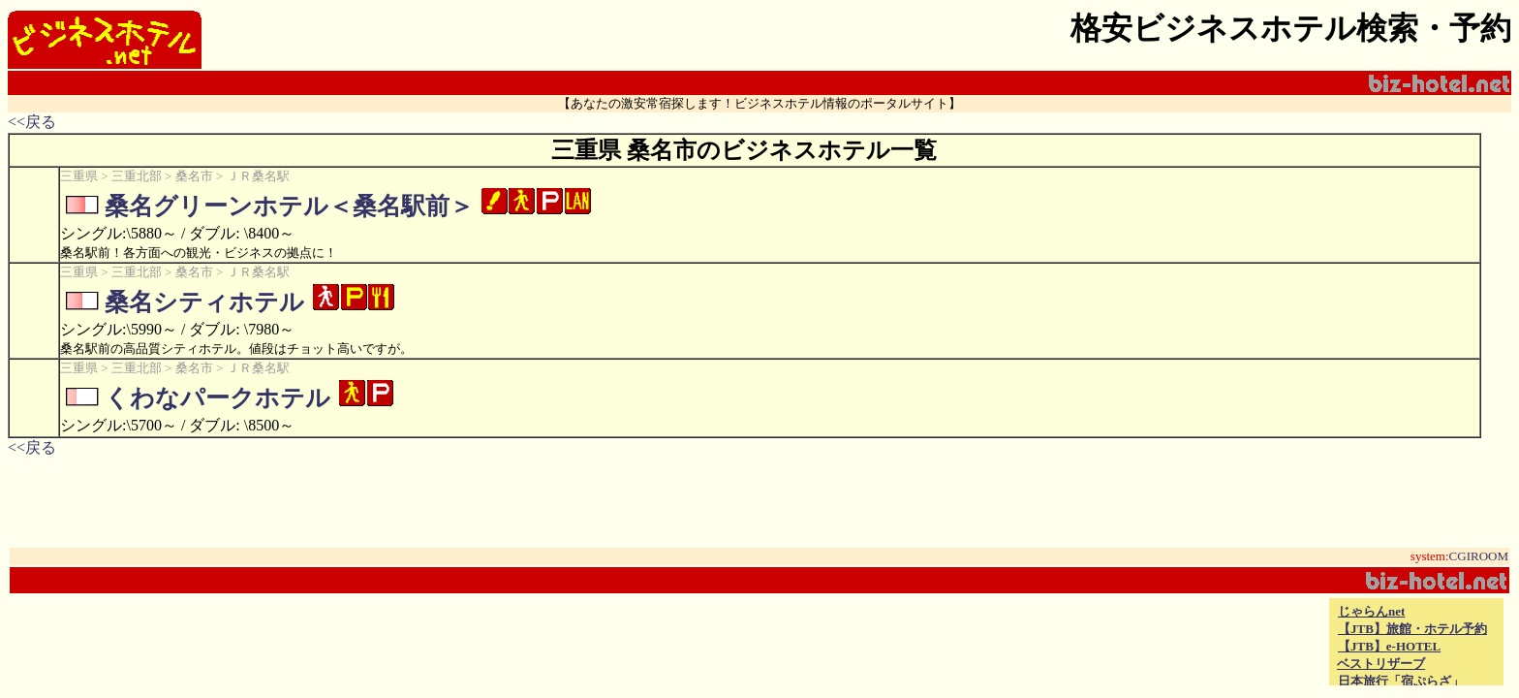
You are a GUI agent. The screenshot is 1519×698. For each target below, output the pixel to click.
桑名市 (194, 176)
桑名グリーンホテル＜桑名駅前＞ (289, 206)
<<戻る (32, 121)
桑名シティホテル (204, 302)
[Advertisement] (1098, 642)
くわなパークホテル (217, 398)
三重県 (79, 176)
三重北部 (136, 176)
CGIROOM (1478, 556)
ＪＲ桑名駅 (258, 176)
